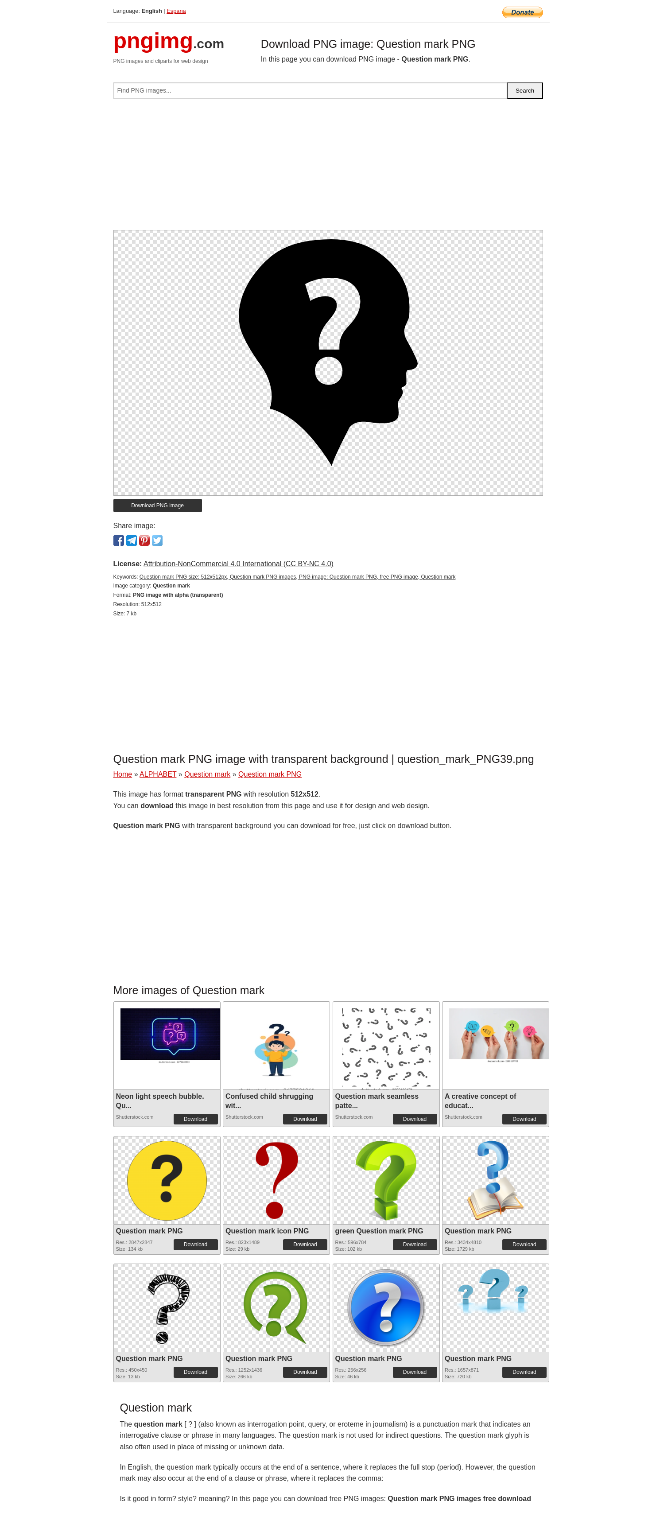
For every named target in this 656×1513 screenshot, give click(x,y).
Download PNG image (157, 505)
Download (195, 1119)
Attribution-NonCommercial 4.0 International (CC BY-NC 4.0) (239, 564)
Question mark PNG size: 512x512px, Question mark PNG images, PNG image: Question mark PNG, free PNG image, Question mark (298, 577)
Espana (176, 11)
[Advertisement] (328, 168)
